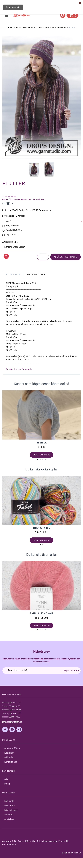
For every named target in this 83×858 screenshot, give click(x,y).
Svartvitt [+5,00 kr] (14, 230)
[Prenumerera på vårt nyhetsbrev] (41, 670)
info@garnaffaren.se (12, 722)
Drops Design (19, 247)
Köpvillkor (9, 753)
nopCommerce (9, 844)
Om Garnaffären (12, 748)
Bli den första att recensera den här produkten (23, 199)
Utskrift (8, 221)
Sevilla (42, 442)
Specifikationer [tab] (36, 274)
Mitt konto (9, 801)
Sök (6, 779)
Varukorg (8, 814)
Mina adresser (11, 810)
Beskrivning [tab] (12, 274)
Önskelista (9, 819)
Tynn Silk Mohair (41, 613)
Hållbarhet (9, 757)
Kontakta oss (10, 762)
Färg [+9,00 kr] (12, 225)
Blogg (7, 784)
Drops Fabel (41, 528)
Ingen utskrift (12, 234)
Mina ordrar (9, 805)
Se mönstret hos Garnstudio (19, 369)
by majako (76, 852)
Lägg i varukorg (65, 256)
